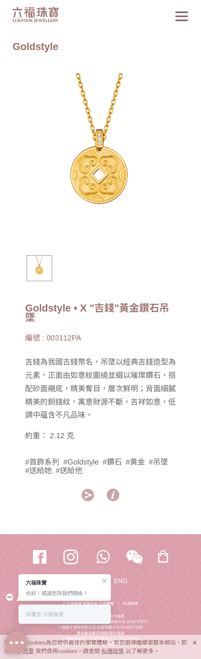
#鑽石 (112, 462)
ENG (120, 581)
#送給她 (38, 470)
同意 (28, 651)
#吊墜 (158, 462)
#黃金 (135, 462)
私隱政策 (130, 604)
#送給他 (69, 470)
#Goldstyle (81, 462)
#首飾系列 (42, 462)
